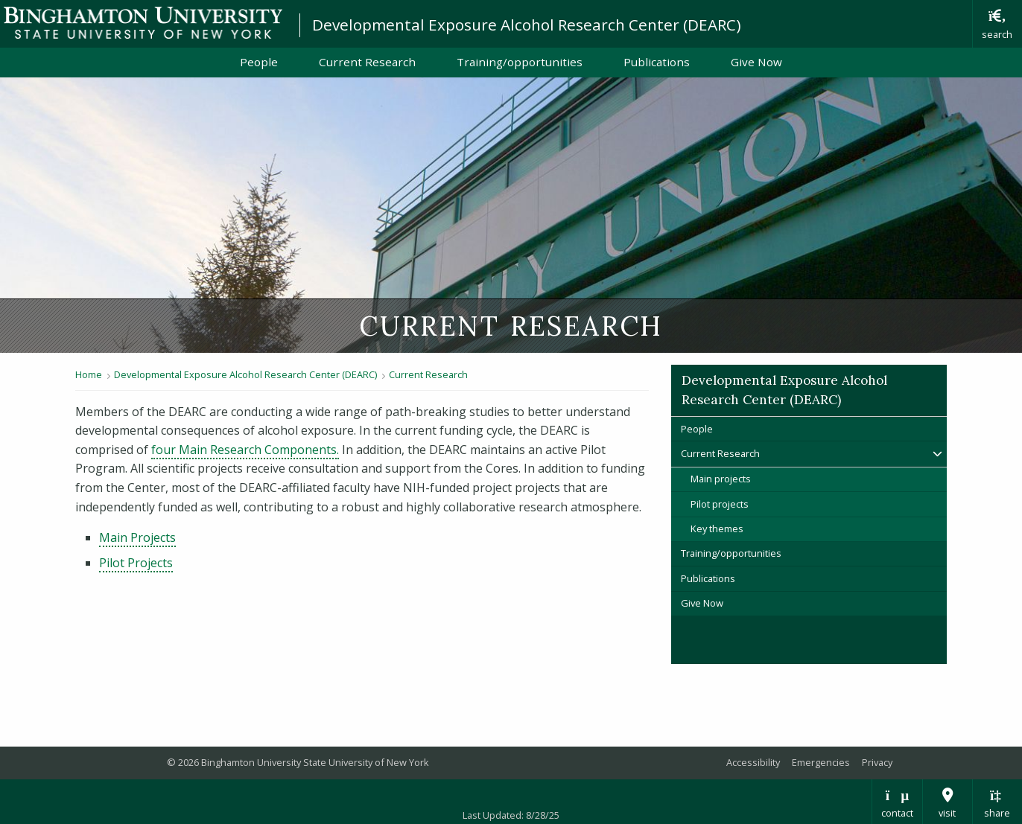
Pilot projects (720, 504)
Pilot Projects (136, 563)
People (259, 61)
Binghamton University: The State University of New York (143, 22)
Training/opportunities (520, 61)
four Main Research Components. (245, 449)
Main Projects (137, 537)
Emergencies (821, 762)
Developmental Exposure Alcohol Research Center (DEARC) (526, 24)
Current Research (367, 61)
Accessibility (753, 762)
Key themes (717, 528)
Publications (656, 61)
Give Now (756, 61)
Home (88, 374)
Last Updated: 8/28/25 (511, 815)
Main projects (721, 478)
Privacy (877, 762)
